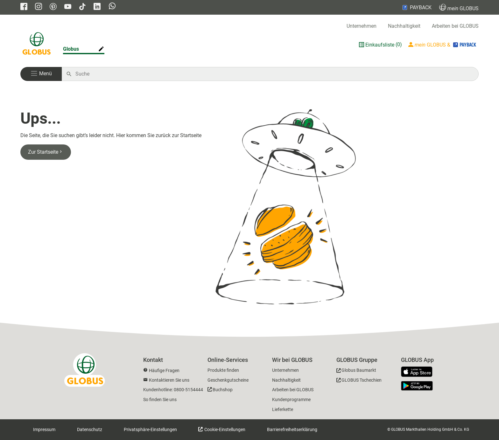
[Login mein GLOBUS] (443, 44)
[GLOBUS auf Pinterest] (53, 7)
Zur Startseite (45, 152)
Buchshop (223, 389)
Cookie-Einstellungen (224, 429)
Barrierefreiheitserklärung (292, 429)
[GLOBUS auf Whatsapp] (112, 7)
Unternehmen (361, 26)
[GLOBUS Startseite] (36, 44)
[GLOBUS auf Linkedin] (97, 7)
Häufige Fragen (164, 370)
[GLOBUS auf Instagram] (38, 7)
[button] (41, 74)
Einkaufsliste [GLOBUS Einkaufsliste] (379, 45)
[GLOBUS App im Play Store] (417, 386)
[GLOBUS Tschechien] (359, 381)
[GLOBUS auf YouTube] (67, 7)
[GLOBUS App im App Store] (419, 372)
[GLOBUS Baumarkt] (356, 371)
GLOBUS (459, 7)
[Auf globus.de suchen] (273, 74)
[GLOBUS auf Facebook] (23, 7)
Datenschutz (89, 429)
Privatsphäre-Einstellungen (150, 429)
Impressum (44, 429)
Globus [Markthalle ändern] (71, 49)
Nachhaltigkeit (404, 26)
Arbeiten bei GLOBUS (455, 26)
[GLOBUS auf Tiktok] (82, 7)
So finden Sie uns (160, 399)
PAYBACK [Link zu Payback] (416, 7)
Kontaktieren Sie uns (169, 380)
